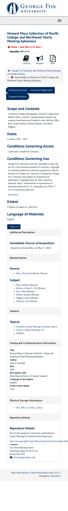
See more (13, 194)
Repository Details (20, 417)
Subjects (14, 311)
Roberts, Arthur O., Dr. (26, 288)
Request (40, 60)
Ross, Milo (21, 291)
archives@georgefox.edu (24, 457)
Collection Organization (41, 90)
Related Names (18, 258)
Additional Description (22, 232)
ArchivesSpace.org (44, 473)
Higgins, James (23, 298)
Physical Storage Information (26, 400)
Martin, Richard (23, 295)
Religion (20, 333)
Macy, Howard (23, 273)
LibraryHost (55, 476)
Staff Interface (22, 473)
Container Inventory (18, 96)
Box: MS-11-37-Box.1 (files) (29, 408)
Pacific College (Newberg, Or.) (30, 330)
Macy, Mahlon (22, 285)
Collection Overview (17, 90)
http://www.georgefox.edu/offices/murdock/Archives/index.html (39, 441)
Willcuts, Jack (22, 301)
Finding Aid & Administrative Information (33, 343)
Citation (26, 60)
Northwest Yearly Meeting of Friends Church (36, 327)
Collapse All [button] (14, 227)
